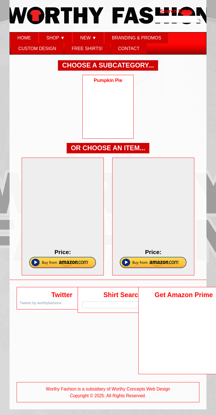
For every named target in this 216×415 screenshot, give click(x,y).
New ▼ (88, 37)
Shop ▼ (55, 37)
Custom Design (37, 48)
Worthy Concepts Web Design (141, 389)
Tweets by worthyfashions (41, 303)
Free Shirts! (87, 48)
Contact (129, 48)
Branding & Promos (136, 37)
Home (24, 37)
